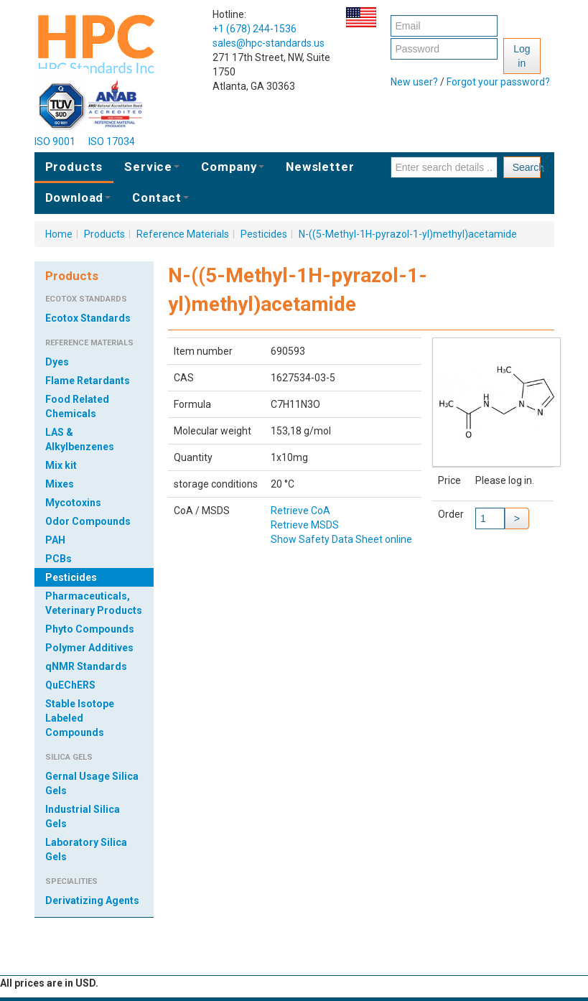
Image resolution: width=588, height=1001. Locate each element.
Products (74, 166)
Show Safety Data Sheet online (341, 539)
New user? (414, 82)
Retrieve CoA (300, 510)
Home (59, 234)
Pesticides (264, 234)
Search (527, 167)
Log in (521, 56)
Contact (160, 197)
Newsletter (320, 166)
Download (78, 197)
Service (151, 166)
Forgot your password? (498, 82)
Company (232, 166)
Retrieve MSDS (305, 525)
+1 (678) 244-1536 (255, 28)
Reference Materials (182, 234)
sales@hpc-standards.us (269, 43)
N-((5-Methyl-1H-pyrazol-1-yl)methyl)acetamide (408, 234)
